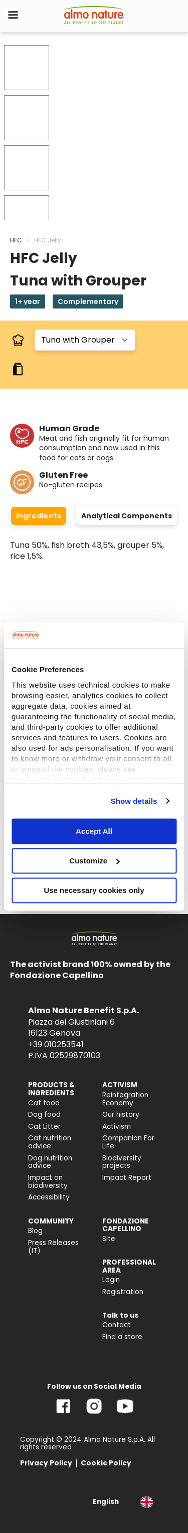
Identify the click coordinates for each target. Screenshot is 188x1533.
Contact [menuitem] (116, 1325)
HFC (16, 240)
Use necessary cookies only (94, 890)
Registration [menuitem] (122, 1292)
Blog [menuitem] (35, 1231)
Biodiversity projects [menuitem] (121, 1162)
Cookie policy (51, 779)
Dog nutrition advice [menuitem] (50, 1162)
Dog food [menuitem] (44, 1114)
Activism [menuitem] (116, 1126)
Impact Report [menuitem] (126, 1177)
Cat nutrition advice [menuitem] (49, 1142)
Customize (94, 860)
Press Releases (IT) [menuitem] (53, 1247)
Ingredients (38, 516)
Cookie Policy (106, 1463)
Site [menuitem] (108, 1239)
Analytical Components (126, 516)
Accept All (94, 831)
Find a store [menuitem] (122, 1337)
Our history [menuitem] (120, 1114)
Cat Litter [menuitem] (44, 1126)
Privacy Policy (46, 1463)
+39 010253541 (56, 1044)
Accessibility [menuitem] (49, 1197)
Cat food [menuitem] (44, 1103)
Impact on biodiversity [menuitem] (48, 1181)
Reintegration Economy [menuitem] (125, 1099)
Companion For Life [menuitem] (128, 1142)
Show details (134, 801)
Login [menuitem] (111, 1280)
